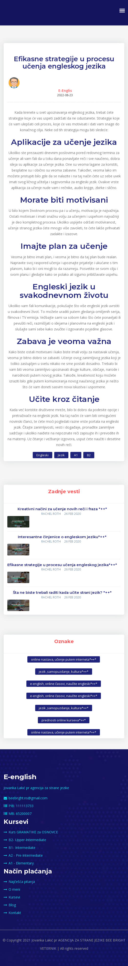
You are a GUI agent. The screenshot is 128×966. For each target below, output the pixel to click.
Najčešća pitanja (19, 881)
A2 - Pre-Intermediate (23, 855)
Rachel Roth (51, 514)
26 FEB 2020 (72, 514)
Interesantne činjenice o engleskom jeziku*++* (62, 537)
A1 (76, 455)
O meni (12, 889)
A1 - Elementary (19, 863)
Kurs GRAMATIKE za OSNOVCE (31, 832)
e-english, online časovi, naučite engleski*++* (63, 683)
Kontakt (12, 912)
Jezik (61, 455)
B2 (89, 455)
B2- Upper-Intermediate (25, 839)
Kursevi (12, 897)
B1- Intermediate (19, 847)
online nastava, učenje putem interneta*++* (63, 659)
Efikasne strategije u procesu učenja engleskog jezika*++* (62, 564)
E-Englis (65, 90)
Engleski (42, 455)
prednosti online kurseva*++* (64, 720)
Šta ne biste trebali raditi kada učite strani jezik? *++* (62, 592)
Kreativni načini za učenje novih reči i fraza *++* (62, 509)
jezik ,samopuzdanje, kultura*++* (63, 671)
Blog (10, 905)
